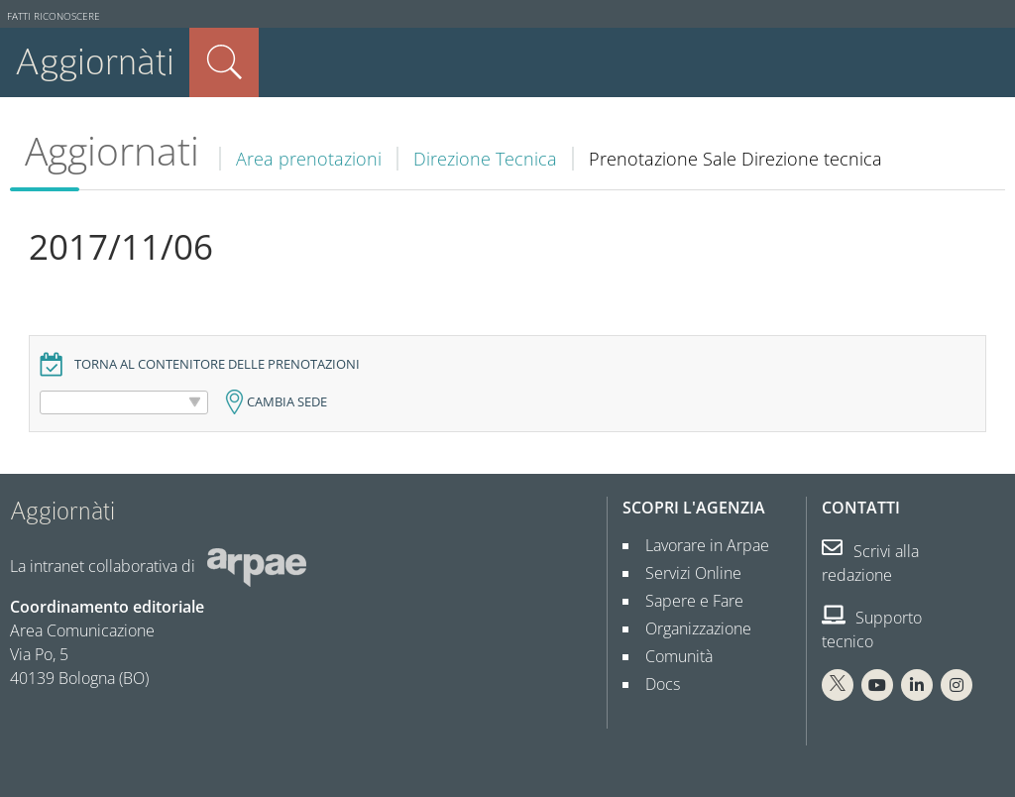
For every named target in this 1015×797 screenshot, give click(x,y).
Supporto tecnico (872, 629)
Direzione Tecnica (485, 159)
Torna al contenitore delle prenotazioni (217, 364)
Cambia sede (287, 402)
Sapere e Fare (686, 601)
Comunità (671, 656)
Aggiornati (112, 150)
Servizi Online (685, 573)
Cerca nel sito (224, 62)
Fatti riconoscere (53, 16)
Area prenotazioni (309, 159)
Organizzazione (690, 628)
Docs (654, 684)
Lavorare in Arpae (699, 545)
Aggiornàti (94, 62)
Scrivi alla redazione (870, 563)
